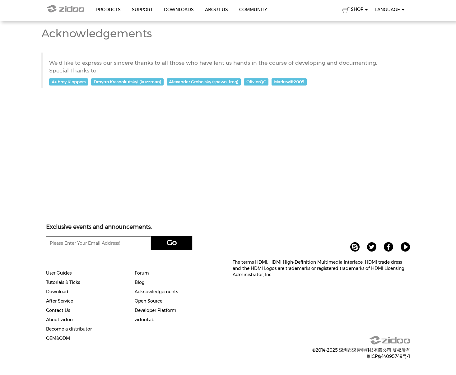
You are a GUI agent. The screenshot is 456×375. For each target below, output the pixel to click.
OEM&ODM (58, 338)
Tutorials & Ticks (63, 282)
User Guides (59, 273)
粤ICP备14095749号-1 (388, 356)
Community (253, 9)
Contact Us (58, 310)
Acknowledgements (156, 291)
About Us (216, 9)
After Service (59, 301)
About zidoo (59, 319)
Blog (140, 282)
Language (389, 9)
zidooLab (144, 319)
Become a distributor (69, 329)
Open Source (148, 301)
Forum (142, 273)
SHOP (355, 10)
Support (142, 9)
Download (57, 291)
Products (108, 9)
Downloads (179, 9)
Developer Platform (155, 310)
